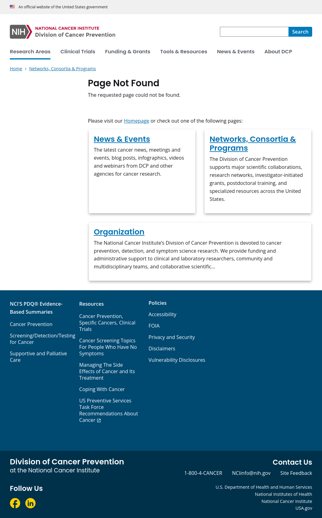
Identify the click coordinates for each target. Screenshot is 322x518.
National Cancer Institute (286, 501)
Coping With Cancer (102, 389)
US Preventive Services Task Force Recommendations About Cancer (108, 410)
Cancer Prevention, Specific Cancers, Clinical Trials (107, 322)
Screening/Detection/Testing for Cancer (42, 338)
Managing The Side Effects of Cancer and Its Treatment (107, 371)
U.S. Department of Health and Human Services (264, 487)
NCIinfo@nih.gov (251, 473)
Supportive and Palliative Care (38, 356)
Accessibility (162, 314)
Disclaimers (162, 348)
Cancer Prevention (31, 324)
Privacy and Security (172, 337)
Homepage (136, 120)
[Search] (300, 32)
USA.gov (304, 508)
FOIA (154, 325)
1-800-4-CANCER (203, 473)
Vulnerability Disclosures (177, 360)
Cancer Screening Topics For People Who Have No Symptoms (108, 347)
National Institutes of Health (283, 494)
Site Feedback (296, 473)
